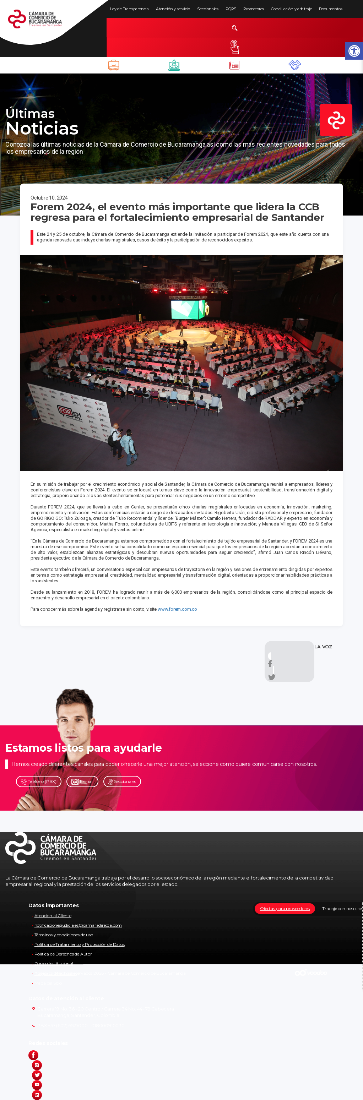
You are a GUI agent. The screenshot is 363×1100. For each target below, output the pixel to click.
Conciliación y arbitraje (291, 8)
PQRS (231, 8)
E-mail (82, 782)
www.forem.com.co (177, 609)
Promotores (253, 8)
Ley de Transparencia (129, 8)
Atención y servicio (173, 8)
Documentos (330, 8)
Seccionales (207, 8)
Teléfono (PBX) (38, 782)
